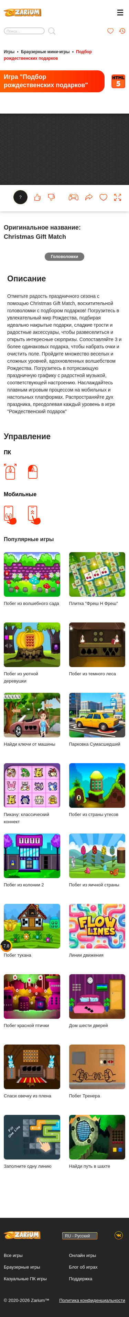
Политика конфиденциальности (92, 1300)
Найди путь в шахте (97, 1143)
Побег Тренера (97, 1073)
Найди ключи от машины (32, 721)
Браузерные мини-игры (45, 51)
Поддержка (81, 1278)
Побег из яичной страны (97, 862)
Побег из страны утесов (97, 791)
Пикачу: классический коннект (32, 795)
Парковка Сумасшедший (97, 721)
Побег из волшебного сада (32, 580)
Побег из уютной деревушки (32, 654)
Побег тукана (32, 932)
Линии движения (97, 932)
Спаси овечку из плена (32, 1073)
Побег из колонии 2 (32, 862)
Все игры (13, 1255)
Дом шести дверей (97, 1002)
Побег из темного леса (97, 651)
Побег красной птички (32, 1002)
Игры (9, 51)
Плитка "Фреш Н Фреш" (97, 580)
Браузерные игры (22, 1267)
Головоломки (64, 258)
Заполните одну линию (32, 1143)
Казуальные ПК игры (25, 1278)
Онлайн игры (82, 1255)
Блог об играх (83, 1267)
